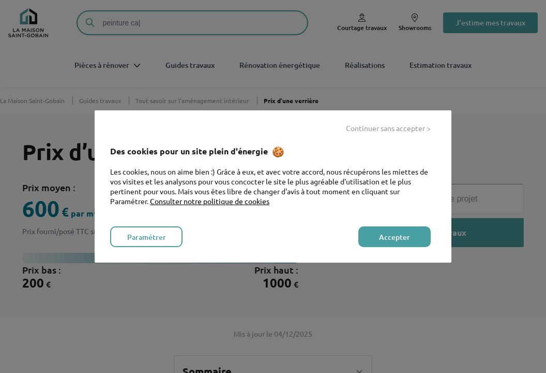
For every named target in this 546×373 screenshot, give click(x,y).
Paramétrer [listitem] (146, 237)
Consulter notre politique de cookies (209, 201)
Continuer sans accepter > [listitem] (388, 128)
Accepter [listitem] (394, 237)
